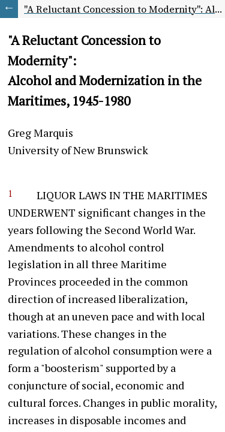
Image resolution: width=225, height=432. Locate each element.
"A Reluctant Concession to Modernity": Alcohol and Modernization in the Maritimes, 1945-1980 (124, 9)
